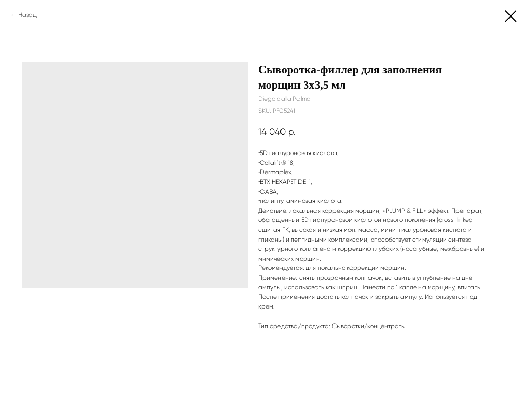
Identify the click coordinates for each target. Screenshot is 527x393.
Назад (27, 15)
